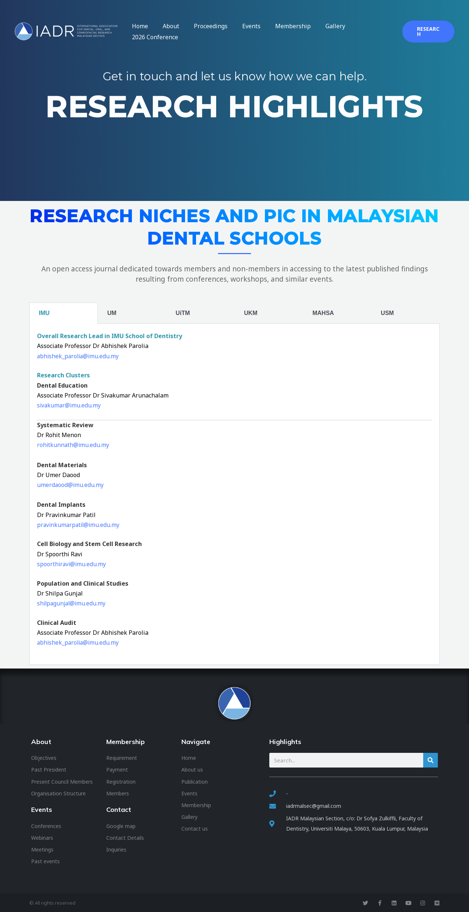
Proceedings (222, 32)
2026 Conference (365, 32)
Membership (289, 32)
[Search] (430, 760)
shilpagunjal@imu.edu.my (72, 603)
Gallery (325, 32)
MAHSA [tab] (323, 313)
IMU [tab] (44, 313)
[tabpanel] (234, 494)
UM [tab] (112, 313)
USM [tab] (387, 313)
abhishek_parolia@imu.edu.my (79, 356)
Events (255, 32)
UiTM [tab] (183, 313)
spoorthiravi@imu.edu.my (72, 564)
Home (166, 32)
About (189, 32)
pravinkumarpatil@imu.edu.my (79, 525)
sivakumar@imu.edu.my (69, 405)
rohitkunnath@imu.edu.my (73, 445)
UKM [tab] (250, 313)
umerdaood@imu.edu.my (70, 485)
